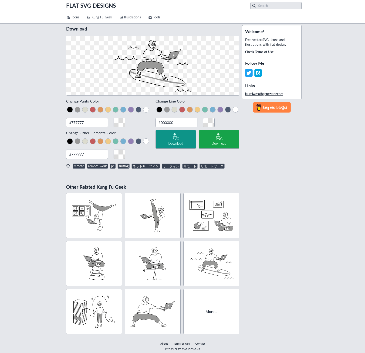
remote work (97, 166)
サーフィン (171, 166)
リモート (189, 166)
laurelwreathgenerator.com (264, 94)
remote (79, 166)
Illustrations (130, 17)
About (164, 343)
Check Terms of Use (259, 52)
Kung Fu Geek (99, 17)
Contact (200, 343)
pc (113, 166)
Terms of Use (181, 343)
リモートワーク (212, 166)
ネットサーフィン (146, 166)
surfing (123, 166)
